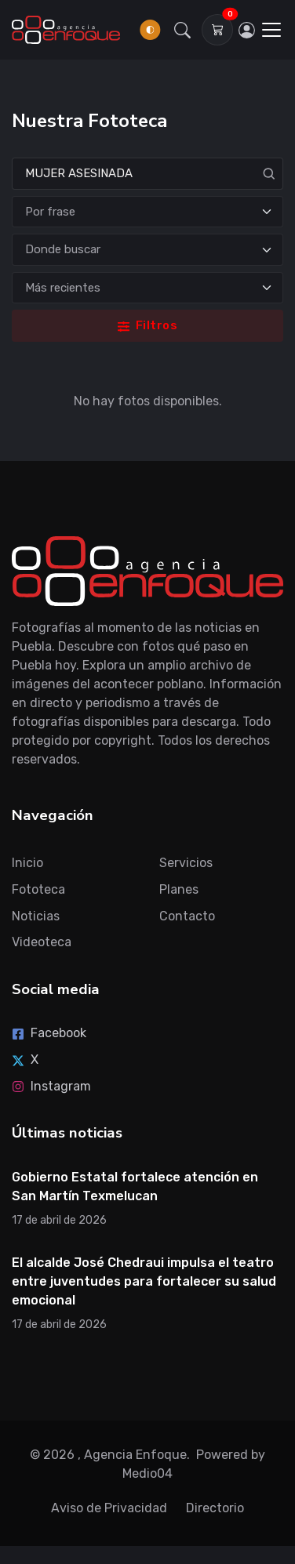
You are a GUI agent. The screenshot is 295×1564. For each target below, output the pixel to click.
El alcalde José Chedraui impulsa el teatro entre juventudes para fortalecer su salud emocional (144, 1281)
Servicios (186, 862)
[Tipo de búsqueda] (147, 212)
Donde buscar (62, 249)
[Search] (147, 174)
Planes (178, 889)
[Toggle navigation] (271, 30)
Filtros (147, 325)
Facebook (49, 1032)
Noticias (36, 916)
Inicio (27, 862)
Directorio (215, 1507)
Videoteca (41, 941)
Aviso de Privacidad (109, 1507)
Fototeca (38, 889)
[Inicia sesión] (246, 29)
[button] (182, 29)
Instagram (51, 1086)
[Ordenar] (147, 288)
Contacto (187, 916)
